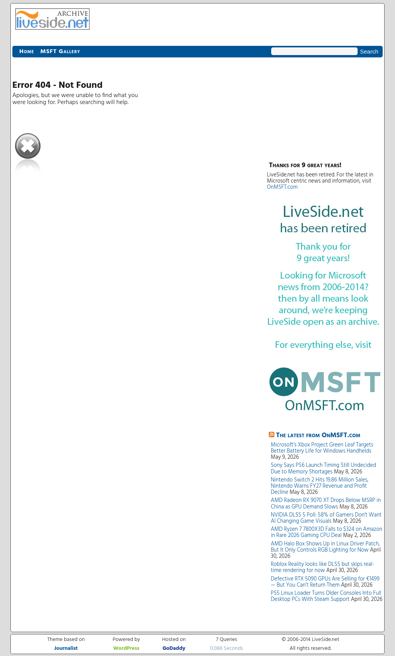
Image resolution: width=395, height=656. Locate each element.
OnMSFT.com (282, 187)
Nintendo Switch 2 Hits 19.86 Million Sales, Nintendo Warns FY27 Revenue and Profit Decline (319, 486)
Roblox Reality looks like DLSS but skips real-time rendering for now (322, 567)
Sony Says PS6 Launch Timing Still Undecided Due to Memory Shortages (323, 468)
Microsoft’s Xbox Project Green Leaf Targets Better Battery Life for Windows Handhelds (322, 448)
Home (26, 52)
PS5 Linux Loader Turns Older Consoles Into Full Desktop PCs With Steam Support (326, 596)
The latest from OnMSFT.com (318, 435)
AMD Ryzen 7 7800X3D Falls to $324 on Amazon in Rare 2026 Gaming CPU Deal (326, 532)
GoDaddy (173, 648)
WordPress (126, 648)
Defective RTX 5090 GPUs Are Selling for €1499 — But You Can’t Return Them (325, 582)
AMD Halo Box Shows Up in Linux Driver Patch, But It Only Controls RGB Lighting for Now (325, 547)
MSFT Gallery (60, 52)
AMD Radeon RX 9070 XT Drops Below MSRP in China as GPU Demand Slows (326, 503)
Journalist (66, 648)
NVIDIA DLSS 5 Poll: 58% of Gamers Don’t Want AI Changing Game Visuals (326, 518)
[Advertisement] (325, 108)
